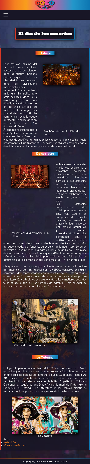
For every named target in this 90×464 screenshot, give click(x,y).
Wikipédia (9, 442)
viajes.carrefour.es (14, 445)
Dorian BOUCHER (44, 461)
